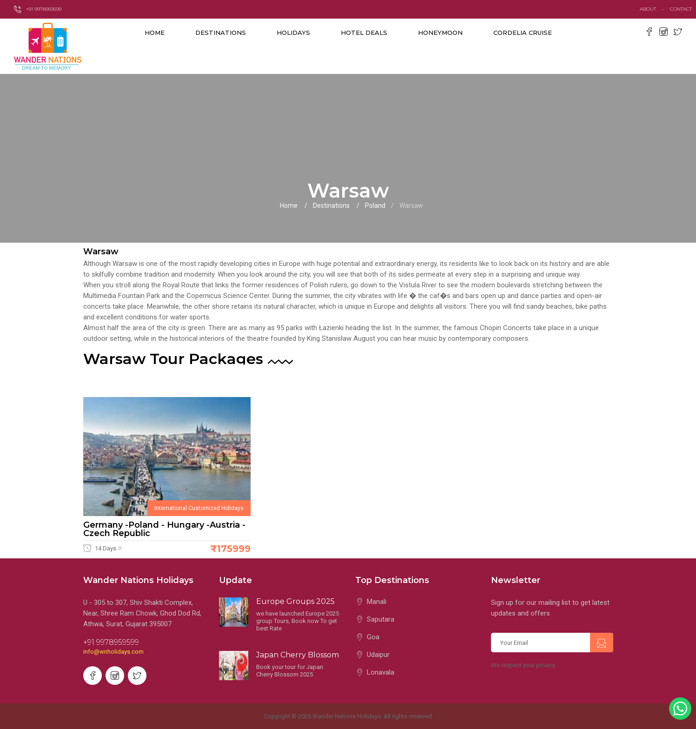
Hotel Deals (364, 32)
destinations (220, 32)
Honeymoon (440, 32)
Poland (375, 205)
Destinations (331, 205)
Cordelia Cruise (522, 32)
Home (155, 32)
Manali (376, 601)
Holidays (293, 32)
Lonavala (380, 672)
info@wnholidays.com (113, 651)
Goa (373, 637)
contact (683, 9)
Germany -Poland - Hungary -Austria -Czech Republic (164, 529)
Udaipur (378, 654)
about (648, 9)
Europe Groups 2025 (295, 601)
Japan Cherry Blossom (297, 654)
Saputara (380, 619)
